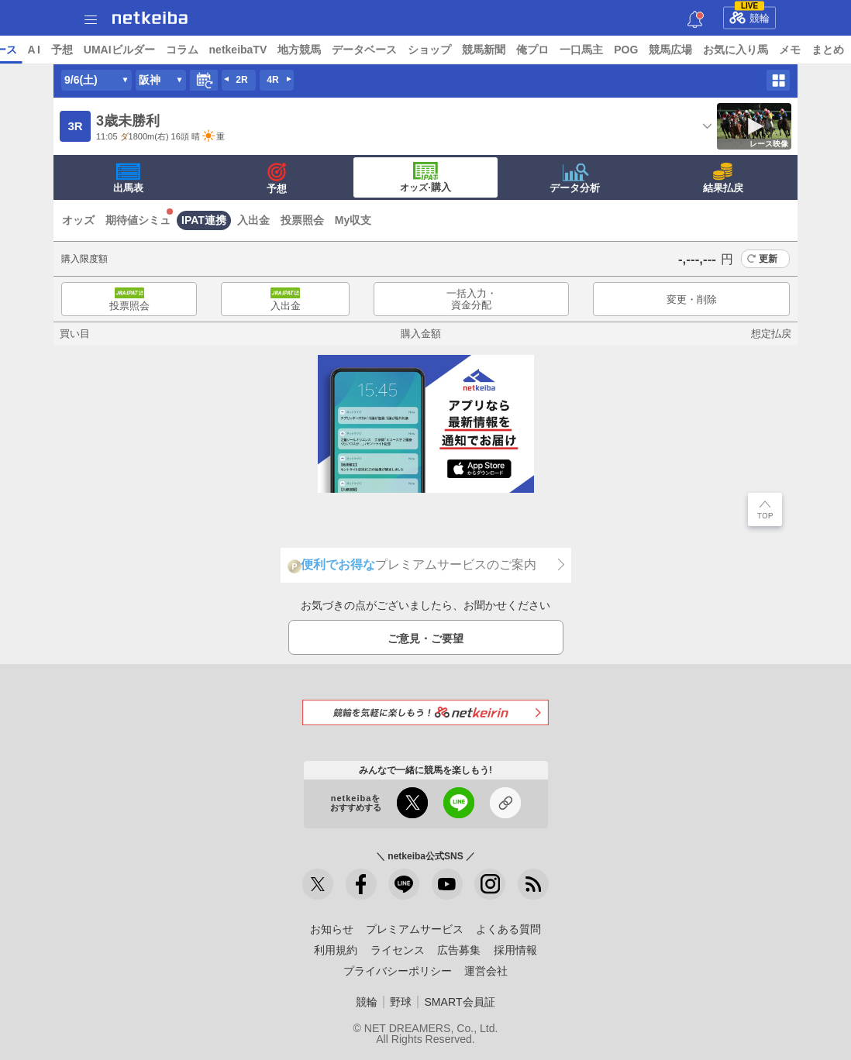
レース (119, 49)
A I (152, 49)
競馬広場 (789, 49)
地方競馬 (418, 49)
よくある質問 (508, 929)
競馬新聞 (603, 49)
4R (272, 79)
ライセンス (397, 950)
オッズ (78, 220)
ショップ (548, 49)
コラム (300, 49)
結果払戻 (723, 178)
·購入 (425, 177)
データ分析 (575, 178)
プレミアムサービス (414, 929)
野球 (401, 1001)
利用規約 (335, 950)
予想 (180, 49)
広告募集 (459, 950)
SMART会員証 (459, 1001)
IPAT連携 (203, 220)
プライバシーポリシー (397, 971)
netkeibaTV (357, 49)
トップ (21, 49)
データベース (483, 49)
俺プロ (652, 49)
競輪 (749, 15)
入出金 (253, 220)
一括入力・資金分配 (471, 299)
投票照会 (302, 220)
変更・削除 (692, 299)
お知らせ (331, 929)
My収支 (353, 220)
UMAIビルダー (238, 49)
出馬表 (128, 178)
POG (745, 49)
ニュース (70, 49)
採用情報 (515, 950)
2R (241, 79)
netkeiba (150, 18)
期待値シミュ (138, 220)
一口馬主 (700, 49)
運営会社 (486, 971)
